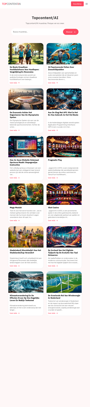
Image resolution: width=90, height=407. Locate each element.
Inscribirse (77, 4)
